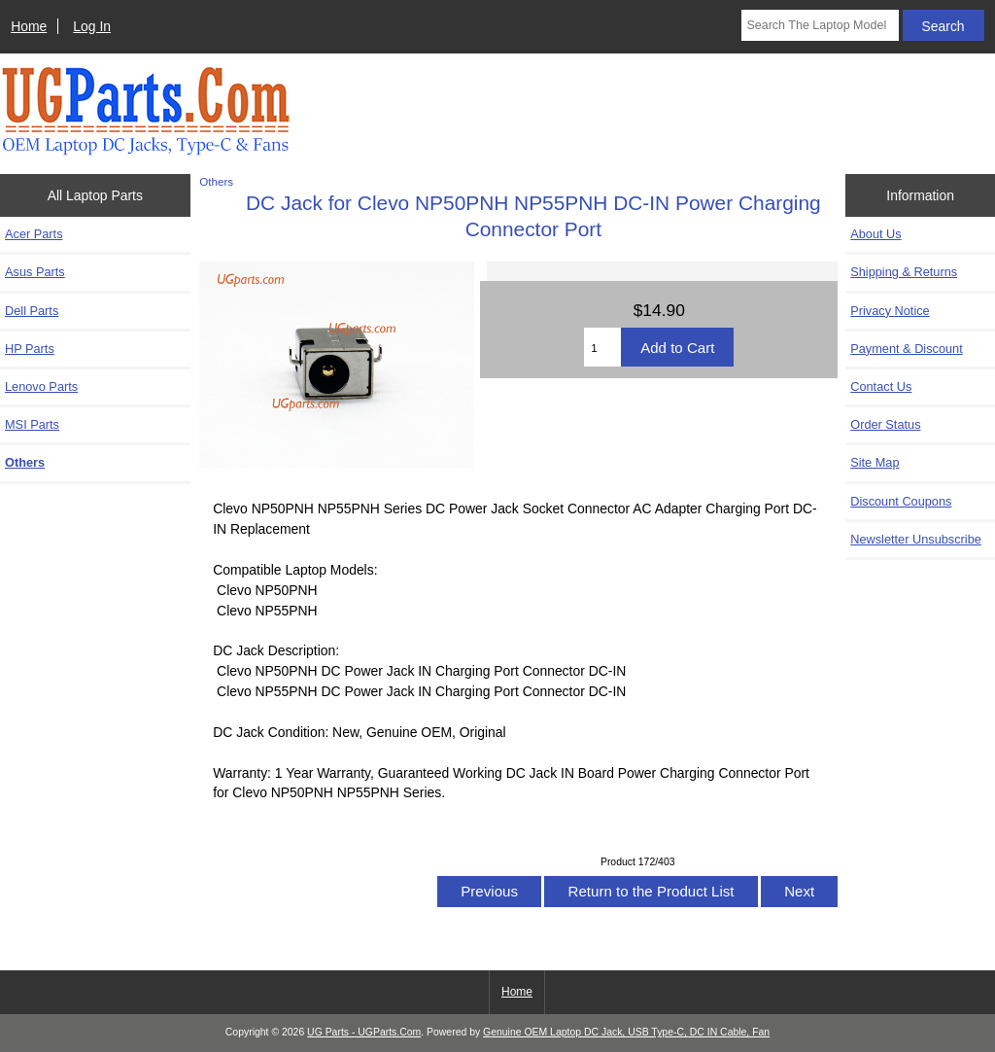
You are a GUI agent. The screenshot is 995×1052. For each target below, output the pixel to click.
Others (216, 181)
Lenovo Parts (41, 386)
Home (29, 26)
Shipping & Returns (903, 271)
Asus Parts (35, 271)
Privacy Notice (889, 310)
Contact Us (880, 386)
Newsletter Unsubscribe (915, 539)
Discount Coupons (900, 501)
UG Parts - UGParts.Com (364, 1032)
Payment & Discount (906, 348)
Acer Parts (34, 234)
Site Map (874, 462)
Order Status (885, 424)
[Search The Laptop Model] (819, 25)
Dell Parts (31, 310)
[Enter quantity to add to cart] (602, 347)
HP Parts (29, 348)
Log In (92, 26)
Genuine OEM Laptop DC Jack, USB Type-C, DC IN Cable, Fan (626, 1032)
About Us (875, 234)
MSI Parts (32, 424)
